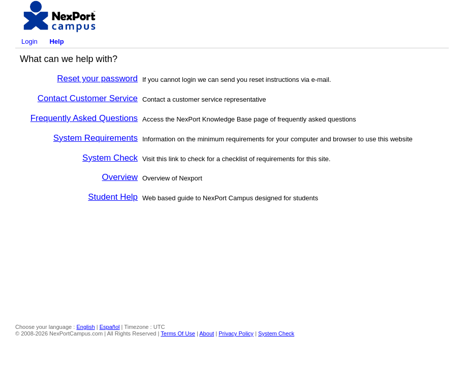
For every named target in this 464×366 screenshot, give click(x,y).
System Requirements (95, 138)
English (85, 327)
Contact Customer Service (88, 98)
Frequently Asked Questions (84, 118)
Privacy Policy (236, 333)
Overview (120, 177)
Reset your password (97, 78)
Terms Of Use (178, 333)
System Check (110, 158)
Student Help (113, 197)
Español (110, 327)
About (206, 333)
